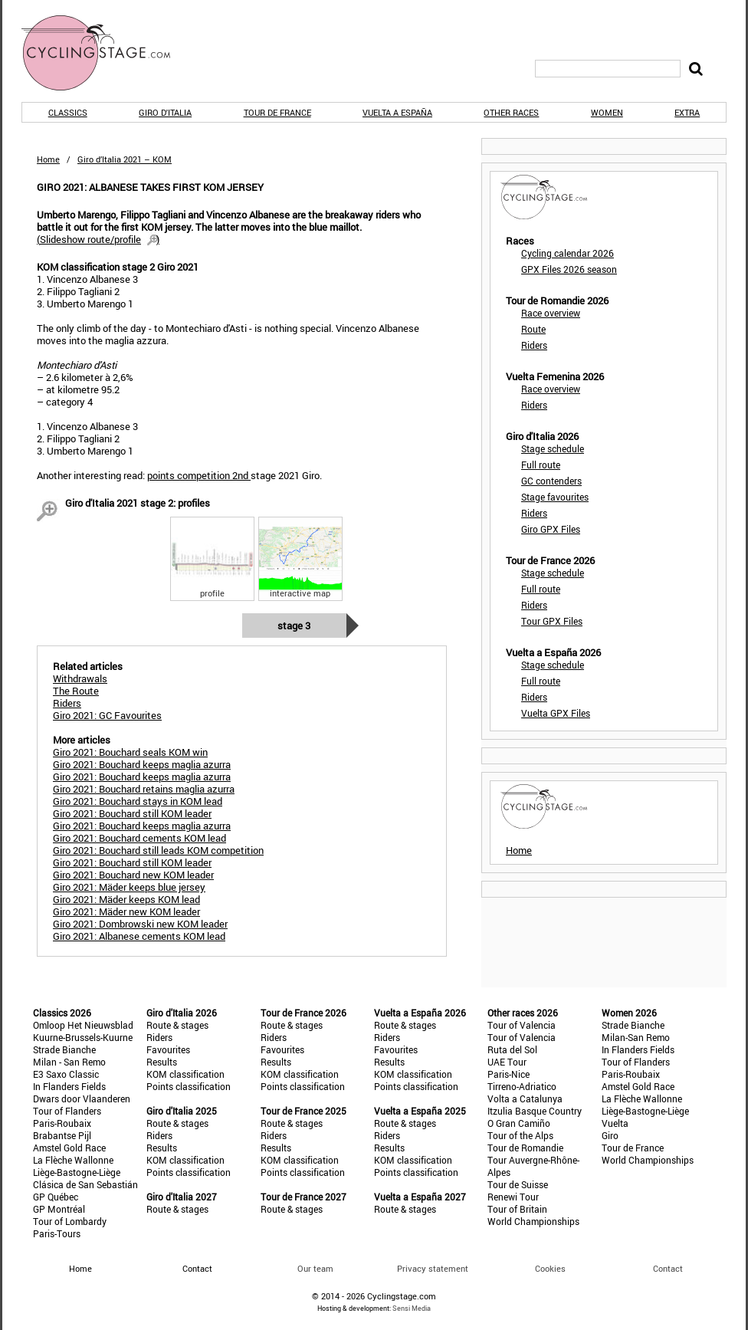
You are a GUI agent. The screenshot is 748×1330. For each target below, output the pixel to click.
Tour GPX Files (551, 621)
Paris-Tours (56, 1233)
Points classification (188, 1086)
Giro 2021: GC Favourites (107, 715)
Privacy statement (432, 1268)
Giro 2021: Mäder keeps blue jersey (129, 887)
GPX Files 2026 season (569, 269)
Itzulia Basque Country (534, 1111)
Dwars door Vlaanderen (81, 1098)
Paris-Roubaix (62, 1123)
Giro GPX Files (550, 529)
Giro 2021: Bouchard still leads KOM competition (158, 850)
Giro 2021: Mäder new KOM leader (126, 911)
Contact (668, 1268)
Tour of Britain (517, 1209)
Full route (540, 464)
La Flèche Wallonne (73, 1160)
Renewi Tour (513, 1196)
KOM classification (185, 1074)
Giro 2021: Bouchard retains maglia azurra (144, 789)
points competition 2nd (199, 475)
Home (48, 159)
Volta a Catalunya (525, 1098)
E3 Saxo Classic (66, 1074)
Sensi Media (411, 1308)
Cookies (550, 1268)
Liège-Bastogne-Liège (76, 1172)
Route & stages (177, 1025)
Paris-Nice (508, 1074)
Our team (315, 1268)
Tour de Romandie (525, 1147)
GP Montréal (59, 1209)
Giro (610, 1135)
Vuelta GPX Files (555, 713)
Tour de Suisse (517, 1184)
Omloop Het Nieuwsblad (83, 1025)
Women (607, 112)
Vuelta (615, 1123)
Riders (534, 345)
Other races (511, 112)
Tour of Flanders (67, 1111)
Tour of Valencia (521, 1025)
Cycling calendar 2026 (567, 253)
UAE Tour (507, 1062)
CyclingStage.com (105, 52)
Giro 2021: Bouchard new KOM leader (133, 875)
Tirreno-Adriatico (521, 1086)
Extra (687, 112)
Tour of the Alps (520, 1135)
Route (533, 329)
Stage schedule (552, 448)
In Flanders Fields (69, 1086)
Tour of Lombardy (70, 1221)
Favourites (168, 1049)
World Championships (533, 1221)
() (98, 239)
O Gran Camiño (518, 1123)
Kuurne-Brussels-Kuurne (83, 1037)
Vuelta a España (397, 112)
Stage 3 (293, 625)
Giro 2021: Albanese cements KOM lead (139, 936)
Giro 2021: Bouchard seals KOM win (130, 752)
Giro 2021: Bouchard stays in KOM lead (137, 801)
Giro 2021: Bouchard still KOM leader (132, 813)
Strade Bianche (64, 1049)
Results (161, 1062)
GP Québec (55, 1196)
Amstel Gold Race (69, 1147)
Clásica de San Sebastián (85, 1184)
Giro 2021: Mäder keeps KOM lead (126, 899)
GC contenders (551, 481)
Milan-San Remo (636, 1037)
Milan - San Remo (69, 1062)
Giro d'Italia (165, 112)
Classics (67, 112)
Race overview (550, 313)
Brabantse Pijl (62, 1135)
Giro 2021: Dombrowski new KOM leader (140, 924)
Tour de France (277, 112)
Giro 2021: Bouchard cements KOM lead (139, 838)
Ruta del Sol (512, 1049)
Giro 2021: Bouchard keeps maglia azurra (142, 764)
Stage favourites (555, 497)
